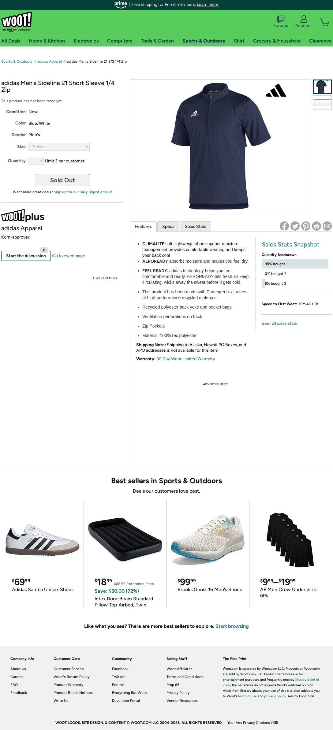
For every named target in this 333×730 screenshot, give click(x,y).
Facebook (120, 669)
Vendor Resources (182, 701)
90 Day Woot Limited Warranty (185, 358)
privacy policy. (275, 696)
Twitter (118, 677)
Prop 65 (172, 685)
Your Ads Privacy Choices (248, 723)
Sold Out (62, 180)
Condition (16, 111)
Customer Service (69, 669)
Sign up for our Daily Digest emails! (83, 192)
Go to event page (68, 255)
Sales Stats (195, 226)
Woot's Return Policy (71, 677)
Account (303, 21)
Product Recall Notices (73, 693)
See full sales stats (279, 323)
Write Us (61, 701)
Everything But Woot (129, 693)
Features (143, 226)
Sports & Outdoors (16, 61)
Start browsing (232, 626)
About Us (18, 669)
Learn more (208, 4)
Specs (168, 226)
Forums (280, 21)
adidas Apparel (49, 61)
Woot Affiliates (179, 669)
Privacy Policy (177, 693)
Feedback (18, 693)
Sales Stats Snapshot (291, 244)
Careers (17, 677)
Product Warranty (68, 685)
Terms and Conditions (184, 677)
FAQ (14, 685)
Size (21, 146)
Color (20, 123)
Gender (18, 134)
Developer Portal (126, 701)
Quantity (17, 160)
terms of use (247, 696)
